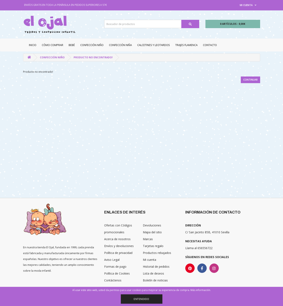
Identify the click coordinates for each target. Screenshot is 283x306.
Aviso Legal (112, 260)
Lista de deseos (153, 273)
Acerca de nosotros (117, 239)
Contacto (210, 45)
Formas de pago (115, 267)
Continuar (250, 79)
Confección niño (92, 45)
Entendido (141, 299)
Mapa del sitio (152, 232)
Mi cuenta (149, 260)
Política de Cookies (117, 273)
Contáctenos (112, 280)
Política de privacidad (118, 253)
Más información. (200, 290)
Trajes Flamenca (186, 45)
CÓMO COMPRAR (52, 45)
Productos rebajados (157, 253)
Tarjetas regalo (153, 246)
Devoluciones (152, 225)
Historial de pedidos (156, 267)
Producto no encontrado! (93, 57)
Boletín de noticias (155, 280)
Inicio (32, 45)
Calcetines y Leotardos (153, 45)
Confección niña (120, 45)
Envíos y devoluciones (119, 246)
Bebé (72, 45)
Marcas (148, 239)
